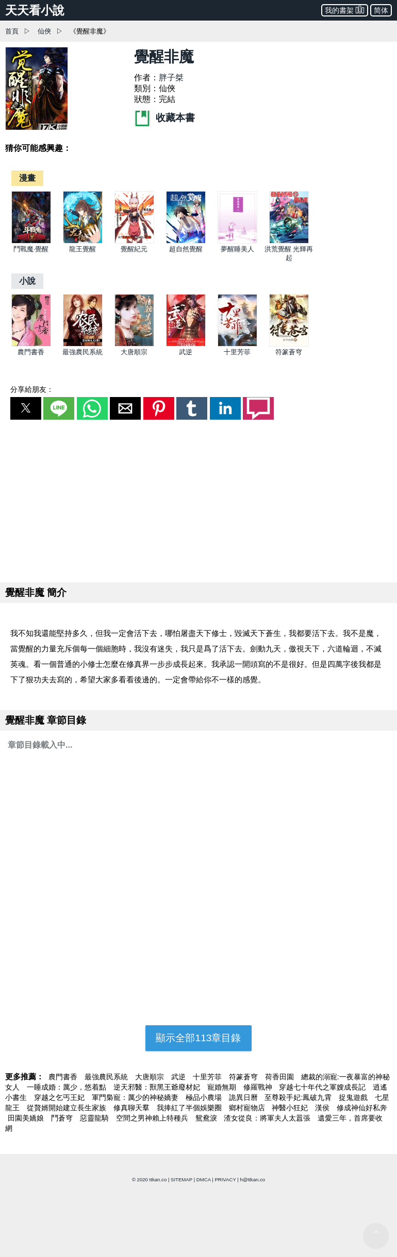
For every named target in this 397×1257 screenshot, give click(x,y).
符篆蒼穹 (288, 352)
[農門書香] (31, 344)
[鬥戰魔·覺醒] (31, 241)
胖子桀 (171, 77)
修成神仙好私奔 (362, 1108)
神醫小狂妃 (291, 1108)
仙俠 (44, 31)
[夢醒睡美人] (237, 241)
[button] (25, 408)
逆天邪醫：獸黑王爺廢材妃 (157, 1087)
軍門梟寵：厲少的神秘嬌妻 (136, 1097)
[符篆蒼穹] (289, 344)
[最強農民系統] (83, 344)
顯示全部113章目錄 (198, 1037)
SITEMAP (181, 1179)
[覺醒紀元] (134, 241)
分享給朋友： (32, 389)
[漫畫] (27, 178)
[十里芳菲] (237, 344)
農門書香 (31, 352)
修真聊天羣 (132, 1108)
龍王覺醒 (82, 249)
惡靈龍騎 (95, 1118)
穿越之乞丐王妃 (60, 1097)
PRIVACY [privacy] (225, 1179)
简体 (381, 10)
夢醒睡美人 (237, 249)
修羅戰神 (258, 1087)
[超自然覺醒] (186, 241)
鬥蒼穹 (63, 1118)
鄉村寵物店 (248, 1108)
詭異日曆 (244, 1097)
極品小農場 (205, 1097)
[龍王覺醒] (83, 241)
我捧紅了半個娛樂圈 (190, 1108)
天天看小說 (34, 10)
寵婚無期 (222, 1087)
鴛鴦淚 (207, 1118)
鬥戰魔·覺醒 (31, 249)
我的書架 (345, 9)
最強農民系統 (82, 352)
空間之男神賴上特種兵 (153, 1118)
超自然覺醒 (186, 249)
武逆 (185, 352)
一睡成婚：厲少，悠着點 (67, 1087)
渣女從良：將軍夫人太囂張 (268, 1118)
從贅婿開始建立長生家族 (67, 1108)
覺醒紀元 (134, 249)
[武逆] (186, 344)
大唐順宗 (134, 352)
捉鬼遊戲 (354, 1097)
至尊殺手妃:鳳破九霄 (299, 1097)
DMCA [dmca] (203, 1179)
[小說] (27, 281)
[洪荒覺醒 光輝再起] (289, 241)
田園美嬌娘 (27, 1118)
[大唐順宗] (134, 344)
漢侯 (323, 1108)
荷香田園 (280, 1077)
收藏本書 (164, 117)
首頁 (12, 31)
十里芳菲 (237, 352)
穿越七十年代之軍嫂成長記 (323, 1087)
